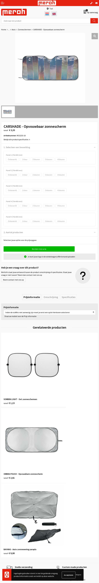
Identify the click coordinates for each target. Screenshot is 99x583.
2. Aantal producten (13, 232)
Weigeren (78, 575)
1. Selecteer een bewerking (17, 147)
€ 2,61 (57, 386)
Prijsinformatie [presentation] (31, 297)
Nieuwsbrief (55, 489)
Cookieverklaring (57, 535)
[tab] (31, 297)
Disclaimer (55, 542)
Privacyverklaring (57, 539)
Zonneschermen (24, 29)
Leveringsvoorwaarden (60, 532)
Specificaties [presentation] (68, 297)
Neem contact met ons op (13, 280)
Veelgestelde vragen (59, 493)
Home (3, 29)
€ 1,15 (9, 386)
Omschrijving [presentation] (51, 297)
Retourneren (6, 532)
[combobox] (46, 20)
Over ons (54, 486)
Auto (14, 29)
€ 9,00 (9, 445)
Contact (4, 528)
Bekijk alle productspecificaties (17, 139)
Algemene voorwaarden (60, 528)
